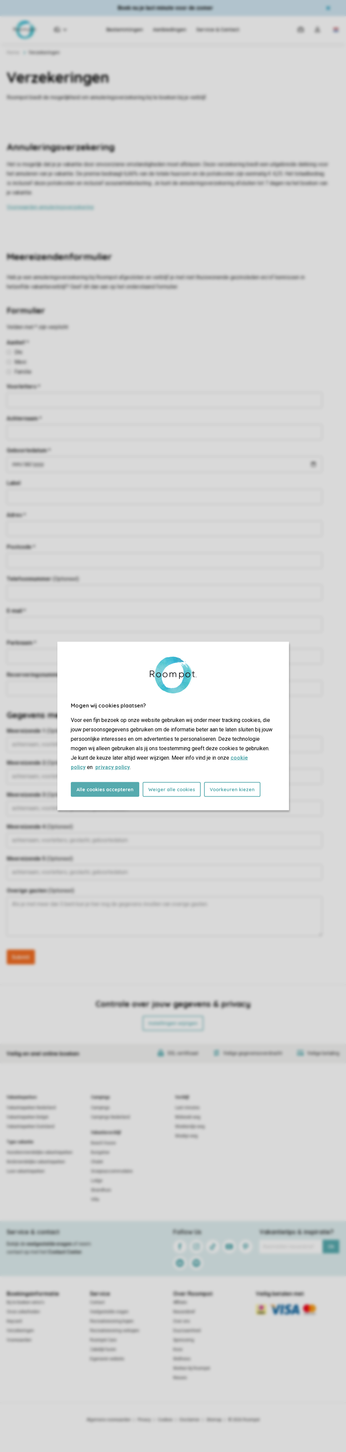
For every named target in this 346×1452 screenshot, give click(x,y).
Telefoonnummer (43, 579)
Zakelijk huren (103, 1349)
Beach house (103, 1143)
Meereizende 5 (40, 858)
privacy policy (112, 767)
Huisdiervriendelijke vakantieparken (39, 1152)
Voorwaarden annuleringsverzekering (50, 207)
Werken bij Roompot (191, 1368)
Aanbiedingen (169, 30)
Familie (19, 372)
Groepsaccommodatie (112, 1171)
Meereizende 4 (40, 827)
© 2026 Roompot (244, 1419)
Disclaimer (190, 1419)
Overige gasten (40, 890)
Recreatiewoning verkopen (114, 1330)
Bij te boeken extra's (25, 1302)
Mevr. (17, 362)
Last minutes (187, 1107)
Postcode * (21, 547)
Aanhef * (18, 342)
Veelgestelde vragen (109, 1311)
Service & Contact (217, 30)
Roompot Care (103, 1340)
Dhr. (15, 352)
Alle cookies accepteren (105, 790)
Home (13, 52)
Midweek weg (187, 1117)
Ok (331, 1247)
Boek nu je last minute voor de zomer (165, 8)
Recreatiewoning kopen (112, 1321)
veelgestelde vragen (49, 1244)
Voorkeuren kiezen (232, 790)
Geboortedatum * (29, 450)
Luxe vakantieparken (26, 1171)
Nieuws (180, 1377)
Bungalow (100, 1152)
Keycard (14, 1321)
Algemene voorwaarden (109, 1419)
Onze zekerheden (23, 1311)
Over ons (181, 1321)
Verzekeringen (20, 1330)
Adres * (16, 515)
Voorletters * (23, 386)
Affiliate (180, 1302)
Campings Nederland (110, 1117)
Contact (97, 1302)
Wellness (182, 1359)
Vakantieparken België (27, 1117)
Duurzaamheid (187, 1330)
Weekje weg (186, 1136)
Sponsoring (183, 1340)
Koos (178, 1349)
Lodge (96, 1180)
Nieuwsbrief (184, 1311)
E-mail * (16, 611)
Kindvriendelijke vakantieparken (36, 1161)
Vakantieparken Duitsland (30, 1126)
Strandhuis (101, 1190)
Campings (100, 1097)
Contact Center (65, 1252)
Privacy (144, 1419)
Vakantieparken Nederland (31, 1107)
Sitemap (213, 1419)
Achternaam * (24, 418)
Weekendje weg (190, 1126)
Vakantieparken (22, 1097)
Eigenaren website (107, 1359)
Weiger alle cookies (171, 790)
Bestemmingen (124, 30)
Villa (95, 1199)
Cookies (165, 1419)
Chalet (97, 1161)
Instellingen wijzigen (173, 1023)
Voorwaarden (19, 1340)
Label (13, 483)
